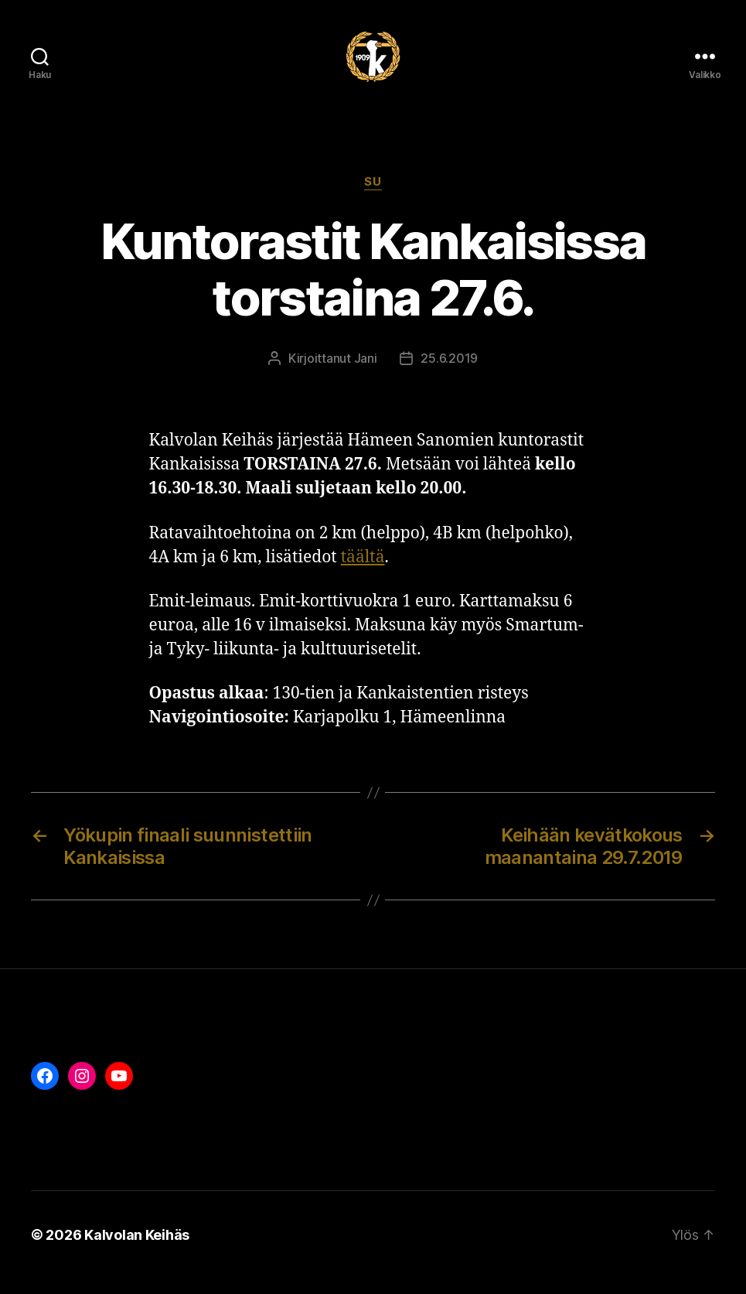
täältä (363, 572)
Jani (365, 373)
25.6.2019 (449, 373)
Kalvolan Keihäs (136, 1250)
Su (372, 197)
